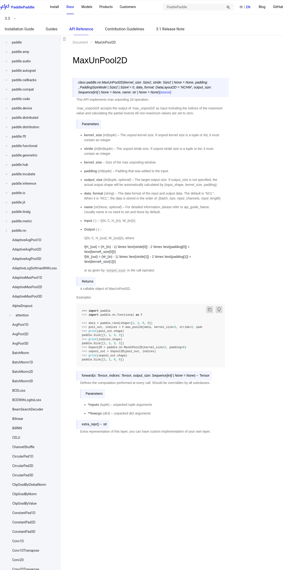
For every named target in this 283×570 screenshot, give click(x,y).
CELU (16, 437)
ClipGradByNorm (24, 494)
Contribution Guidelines (124, 29)
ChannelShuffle (23, 447)
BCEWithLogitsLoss (26, 400)
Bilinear (17, 419)
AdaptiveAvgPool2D (26, 249)
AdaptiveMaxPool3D (27, 296)
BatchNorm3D (22, 381)
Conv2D (18, 560)
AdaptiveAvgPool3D (26, 259)
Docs (70, 7)
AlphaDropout (22, 306)
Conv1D (18, 541)
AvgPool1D (20, 325)
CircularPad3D (22, 475)
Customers (128, 7)
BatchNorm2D (22, 372)
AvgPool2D (20, 334)
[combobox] (198, 7)
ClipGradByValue (24, 503)
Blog (262, 7)
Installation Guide (19, 29)
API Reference (81, 29)
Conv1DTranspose (25, 550)
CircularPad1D (22, 456)
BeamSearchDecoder (27, 409)
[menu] (93, 7)
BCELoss (18, 390)
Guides (51, 29)
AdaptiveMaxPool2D (27, 287)
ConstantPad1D (23, 513)
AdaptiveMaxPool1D (27, 277)
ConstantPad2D (23, 522)
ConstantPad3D (23, 532)
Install (54, 7)
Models (86, 7)
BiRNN (17, 428)
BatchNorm (20, 353)
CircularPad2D (22, 466)
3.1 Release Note (170, 29)
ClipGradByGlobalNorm (29, 484)
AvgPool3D (20, 343)
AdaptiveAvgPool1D (26, 240)
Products (105, 7)
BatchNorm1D (22, 362)
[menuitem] (262, 7)
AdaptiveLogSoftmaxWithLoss (34, 268)
